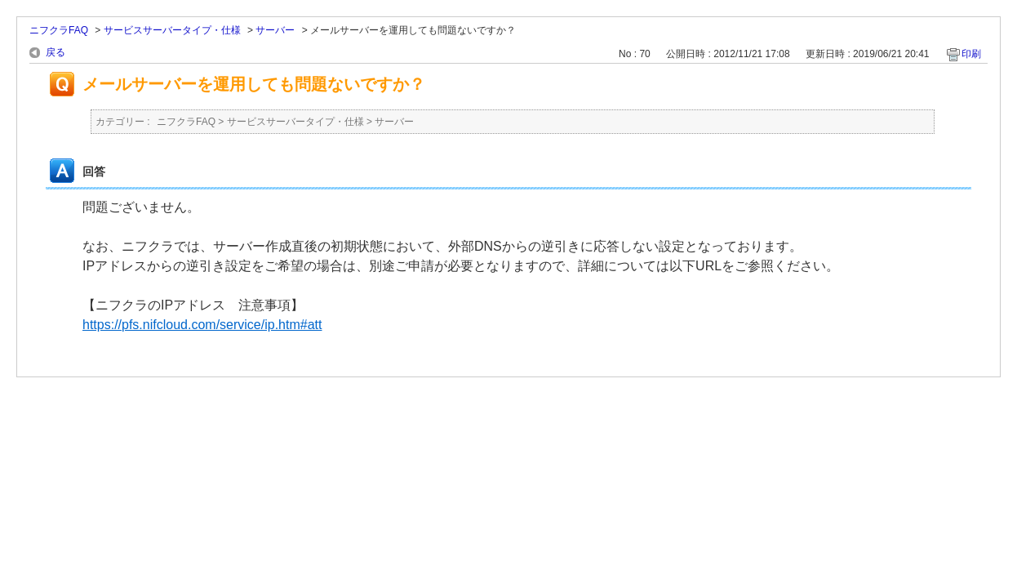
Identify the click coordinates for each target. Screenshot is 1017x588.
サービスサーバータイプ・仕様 (172, 30)
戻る (55, 52)
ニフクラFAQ (58, 30)
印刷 (971, 54)
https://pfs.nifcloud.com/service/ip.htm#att (202, 325)
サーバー (275, 30)
